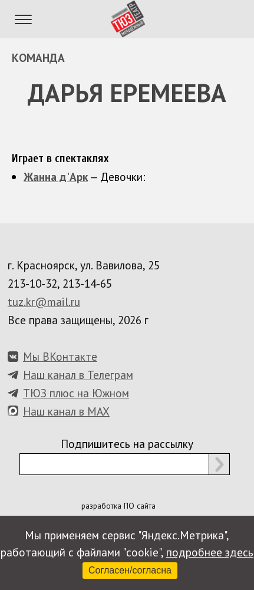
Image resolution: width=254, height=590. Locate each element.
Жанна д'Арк (56, 176)
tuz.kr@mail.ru (44, 301)
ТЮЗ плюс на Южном (76, 392)
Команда (38, 57)
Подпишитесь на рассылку (127, 443)
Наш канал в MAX (66, 411)
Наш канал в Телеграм (78, 374)
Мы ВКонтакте (60, 356)
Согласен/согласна (129, 570)
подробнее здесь (209, 552)
